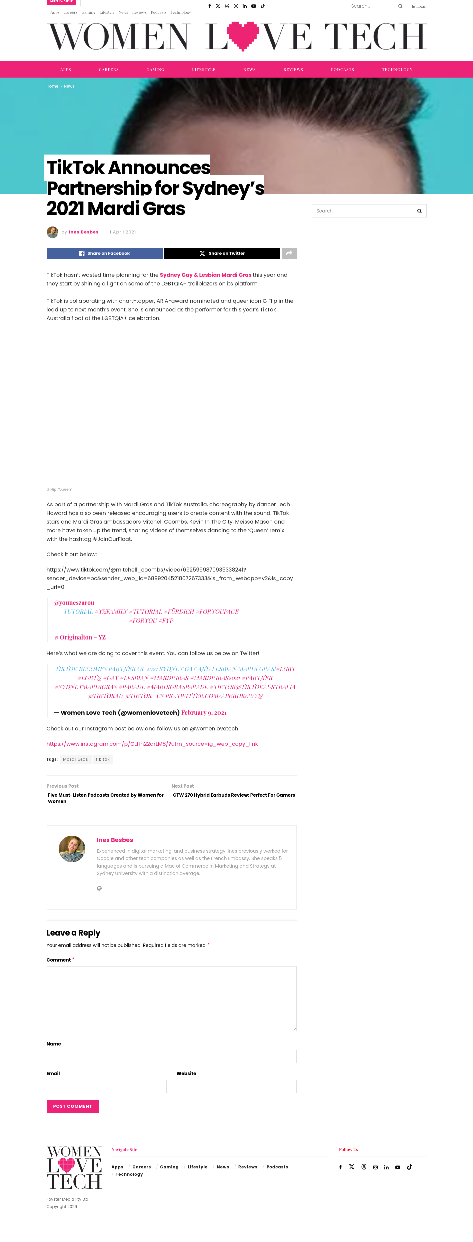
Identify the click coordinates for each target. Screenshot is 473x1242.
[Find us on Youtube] (253, 6)
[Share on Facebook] (105, 254)
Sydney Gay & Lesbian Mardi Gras (206, 276)
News (123, 12)
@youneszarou (74, 605)
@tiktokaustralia (266, 689)
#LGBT (285, 671)
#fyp (165, 622)
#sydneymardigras (86, 689)
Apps (55, 12)
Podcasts (158, 12)
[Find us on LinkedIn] (245, 6)
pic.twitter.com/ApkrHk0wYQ (214, 698)
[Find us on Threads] (227, 6)
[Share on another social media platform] (289, 254)
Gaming (89, 12)
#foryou (143, 622)
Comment (61, 965)
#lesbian (134, 680)
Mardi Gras (75, 761)
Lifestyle (106, 12)
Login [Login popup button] (419, 6)
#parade (132, 689)
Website (186, 1078)
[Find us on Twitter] (218, 6)
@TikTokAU (105, 698)
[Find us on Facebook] (209, 6)
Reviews (139, 12)
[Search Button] (399, 6)
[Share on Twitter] (222, 254)
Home (53, 86)
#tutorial (145, 614)
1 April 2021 (123, 232)
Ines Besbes (84, 232)
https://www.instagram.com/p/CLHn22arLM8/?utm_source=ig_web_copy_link (152, 746)
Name (54, 1048)
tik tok (103, 761)
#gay (110, 680)
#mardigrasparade (177, 689)
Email (53, 1078)
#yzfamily (111, 614)
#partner (257, 680)
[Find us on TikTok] (263, 6)
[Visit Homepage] (237, 36)
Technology (180, 12)
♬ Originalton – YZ (80, 639)
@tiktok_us (144, 698)
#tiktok (223, 689)
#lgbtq (90, 680)
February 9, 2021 (204, 714)
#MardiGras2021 (215, 680)
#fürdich (179, 614)
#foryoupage (217, 614)
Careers (70, 12)
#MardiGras (169, 680)
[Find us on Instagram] (236, 6)
